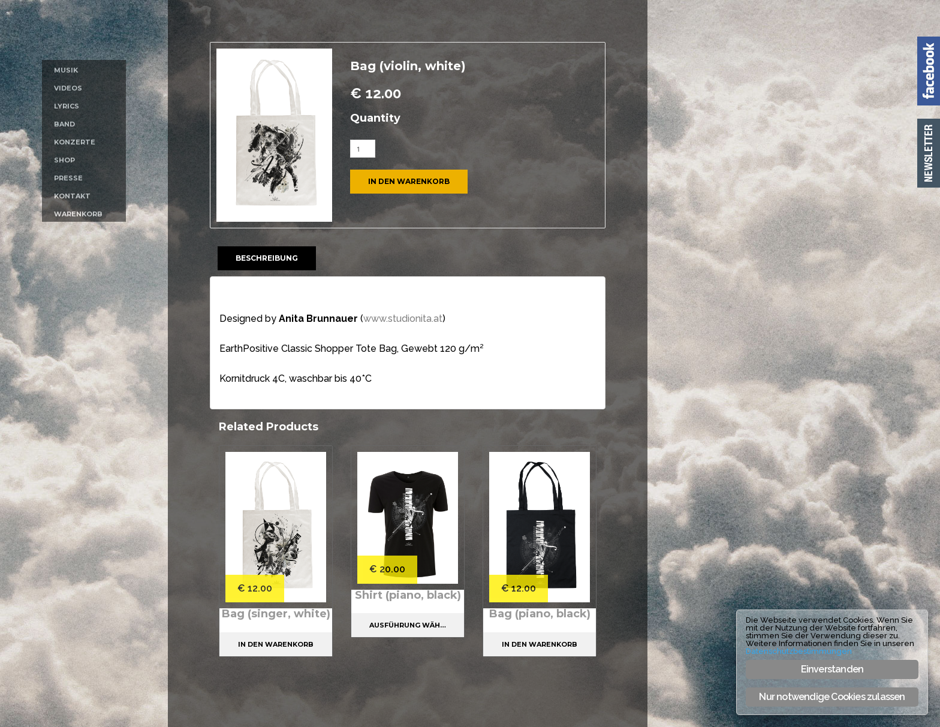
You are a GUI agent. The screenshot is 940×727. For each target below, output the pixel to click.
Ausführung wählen (411, 625)
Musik (66, 70)
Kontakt (72, 196)
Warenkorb (78, 214)
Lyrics (66, 106)
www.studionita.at (402, 318)
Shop (64, 160)
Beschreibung (267, 258)
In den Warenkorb (409, 181)
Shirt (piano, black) (408, 595)
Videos (68, 88)
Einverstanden (832, 669)
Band (64, 124)
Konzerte (74, 142)
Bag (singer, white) (276, 613)
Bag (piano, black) (539, 613)
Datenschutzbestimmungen (799, 651)
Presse (68, 178)
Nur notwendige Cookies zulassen (832, 696)
